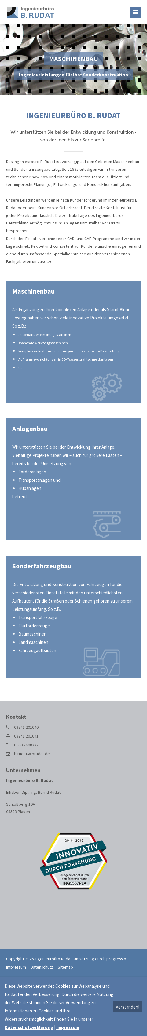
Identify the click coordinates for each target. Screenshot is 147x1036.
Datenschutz (42, 967)
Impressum (16, 967)
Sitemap (65, 967)
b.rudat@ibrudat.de (32, 754)
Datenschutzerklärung (29, 1027)
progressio (116, 958)
